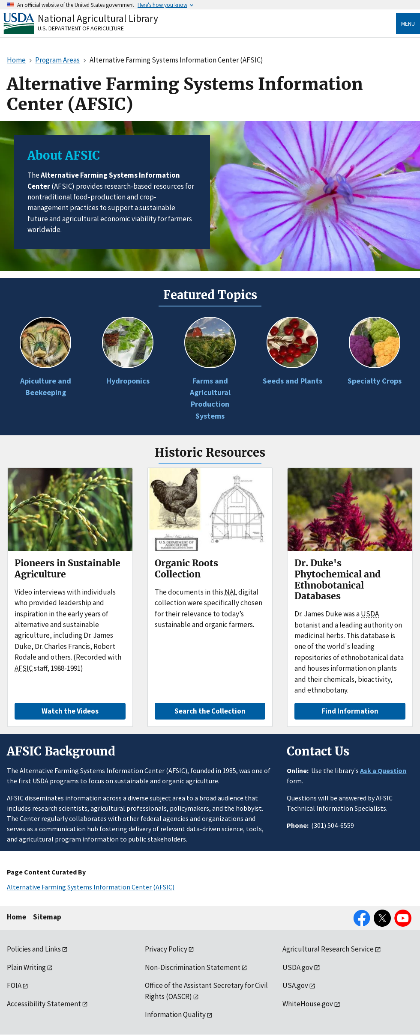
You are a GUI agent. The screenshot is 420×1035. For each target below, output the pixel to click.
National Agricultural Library (98, 18)
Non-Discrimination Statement (192, 967)
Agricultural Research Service (328, 949)
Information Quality (175, 1014)
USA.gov (295, 985)
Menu (408, 23)
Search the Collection (210, 711)
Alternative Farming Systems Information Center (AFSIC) (90, 887)
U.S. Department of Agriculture (81, 28)
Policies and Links (34, 949)
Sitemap (47, 917)
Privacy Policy (166, 949)
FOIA (14, 985)
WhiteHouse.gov (307, 1003)
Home (16, 917)
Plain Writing (26, 967)
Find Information (349, 711)
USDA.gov (297, 967)
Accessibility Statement (44, 1003)
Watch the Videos (70, 711)
